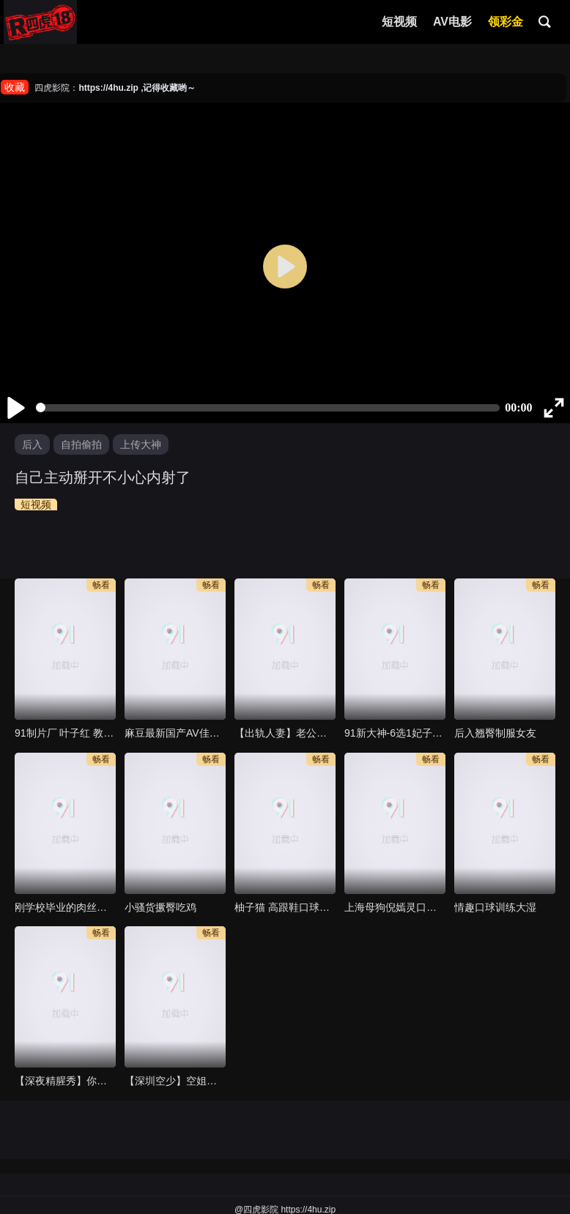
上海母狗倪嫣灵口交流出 (394, 907)
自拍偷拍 (81, 444)
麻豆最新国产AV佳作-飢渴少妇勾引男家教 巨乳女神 (175, 733)
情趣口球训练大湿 (495, 907)
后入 (32, 444)
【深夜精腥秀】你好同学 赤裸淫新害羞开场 (65, 1081)
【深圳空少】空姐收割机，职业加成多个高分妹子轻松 (175, 1081)
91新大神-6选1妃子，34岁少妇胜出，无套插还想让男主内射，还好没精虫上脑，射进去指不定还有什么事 (394, 733)
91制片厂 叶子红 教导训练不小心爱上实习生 (65, 733)
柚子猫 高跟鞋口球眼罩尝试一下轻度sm (285, 907)
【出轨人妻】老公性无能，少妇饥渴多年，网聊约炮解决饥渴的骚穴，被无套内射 (285, 733)
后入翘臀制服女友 (495, 733)
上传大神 (140, 444)
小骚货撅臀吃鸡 (160, 907)
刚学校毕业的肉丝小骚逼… (65, 907)
